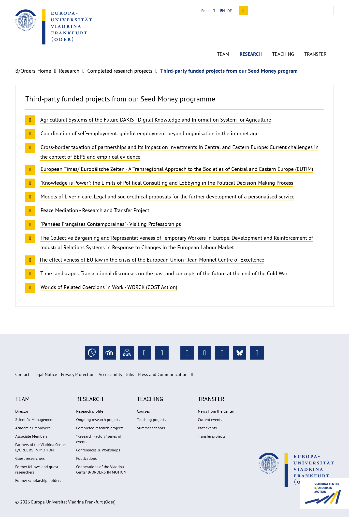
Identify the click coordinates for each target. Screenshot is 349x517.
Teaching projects (151, 419)
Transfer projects (211, 436)
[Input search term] (291, 10)
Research (251, 44)
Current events (210, 419)
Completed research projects (119, 70)
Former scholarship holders (38, 480)
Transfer (315, 44)
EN (222, 10)
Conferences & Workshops (98, 449)
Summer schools (151, 427)
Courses (143, 411)
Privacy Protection (78, 374)
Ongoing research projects (98, 419)
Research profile (89, 411)
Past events (207, 427)
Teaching (283, 44)
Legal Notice (45, 374)
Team (223, 44)
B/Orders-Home (33, 70)
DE (229, 10)
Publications (86, 458)
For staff (208, 10)
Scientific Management (34, 419)
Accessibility (110, 374)
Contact (22, 374)
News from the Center (216, 411)
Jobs (130, 374)
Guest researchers (30, 458)
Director (21, 411)
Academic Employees (33, 427)
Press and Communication (163, 374)
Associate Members (31, 436)
